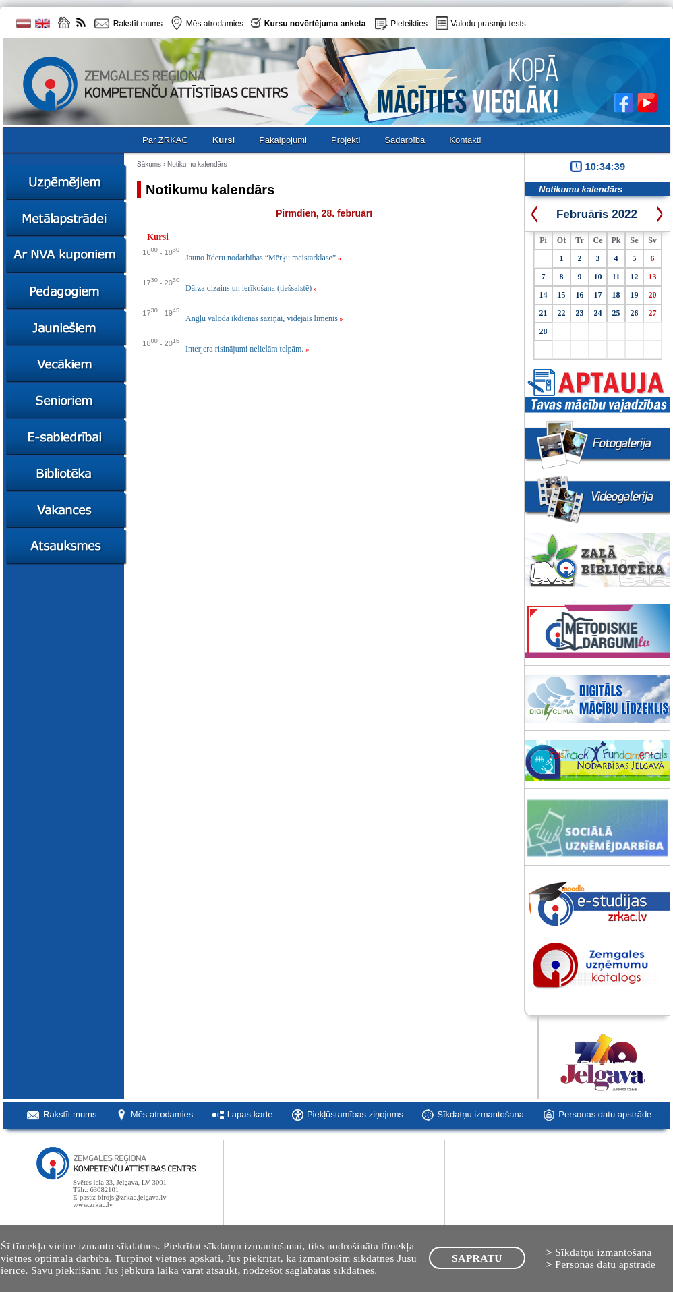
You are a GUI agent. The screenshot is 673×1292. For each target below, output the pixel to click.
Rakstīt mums (69, 1114)
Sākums (149, 164)
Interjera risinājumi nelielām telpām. (247, 349)
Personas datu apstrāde (604, 1114)
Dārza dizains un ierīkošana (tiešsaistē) (251, 288)
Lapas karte (250, 1114)
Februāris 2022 (596, 214)
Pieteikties (409, 23)
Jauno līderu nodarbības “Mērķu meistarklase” (263, 257)
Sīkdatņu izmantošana (480, 1114)
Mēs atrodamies (162, 1114)
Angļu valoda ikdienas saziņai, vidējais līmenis (264, 318)
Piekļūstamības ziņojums (355, 1114)
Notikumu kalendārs (197, 164)
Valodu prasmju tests (488, 23)
